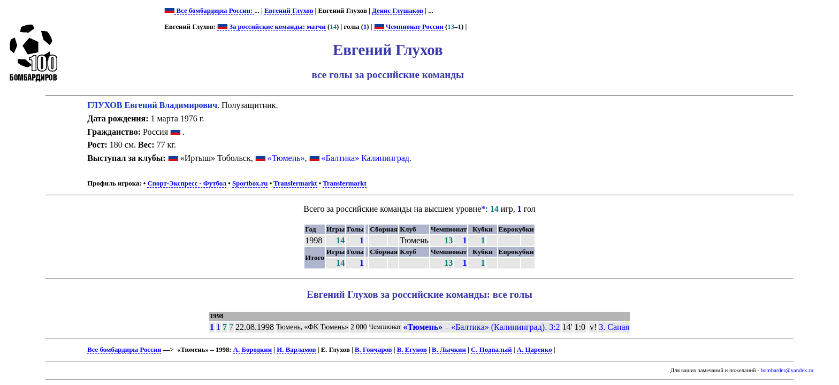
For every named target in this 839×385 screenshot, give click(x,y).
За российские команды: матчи (271, 26)
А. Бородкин (252, 349)
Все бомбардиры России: (214, 10)
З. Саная (614, 327)
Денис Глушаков (397, 10)
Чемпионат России (409, 26)
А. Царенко (534, 349)
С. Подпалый (491, 349)
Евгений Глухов (288, 10)
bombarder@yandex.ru (787, 370)
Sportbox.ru (250, 183)
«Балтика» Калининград (365, 158)
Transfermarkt (295, 183)
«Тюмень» (286, 158)
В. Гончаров (373, 349)
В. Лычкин (449, 349)
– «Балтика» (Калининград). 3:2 (481, 327)
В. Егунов (412, 349)
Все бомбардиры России (124, 349)
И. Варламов (296, 349)
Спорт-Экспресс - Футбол (186, 183)
